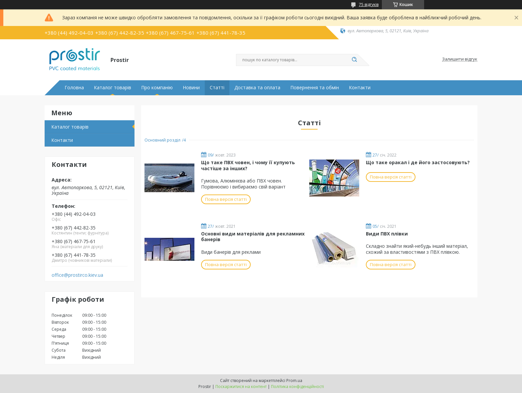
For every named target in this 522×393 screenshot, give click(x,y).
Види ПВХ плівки (387, 233)
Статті (217, 87)
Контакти (360, 87)
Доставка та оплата (257, 87)
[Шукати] (354, 60)
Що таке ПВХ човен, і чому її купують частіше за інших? (248, 165)
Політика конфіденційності (297, 386)
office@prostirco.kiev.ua (77, 275)
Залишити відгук (459, 59)
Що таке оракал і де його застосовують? (418, 162)
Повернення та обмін (314, 87)
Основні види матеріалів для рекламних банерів (253, 236)
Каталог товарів (112, 87)
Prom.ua (294, 380)
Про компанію (157, 87)
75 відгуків (369, 4)
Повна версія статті (226, 199)
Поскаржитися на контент (241, 386)
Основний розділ (162, 140)
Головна (74, 87)
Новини (191, 87)
